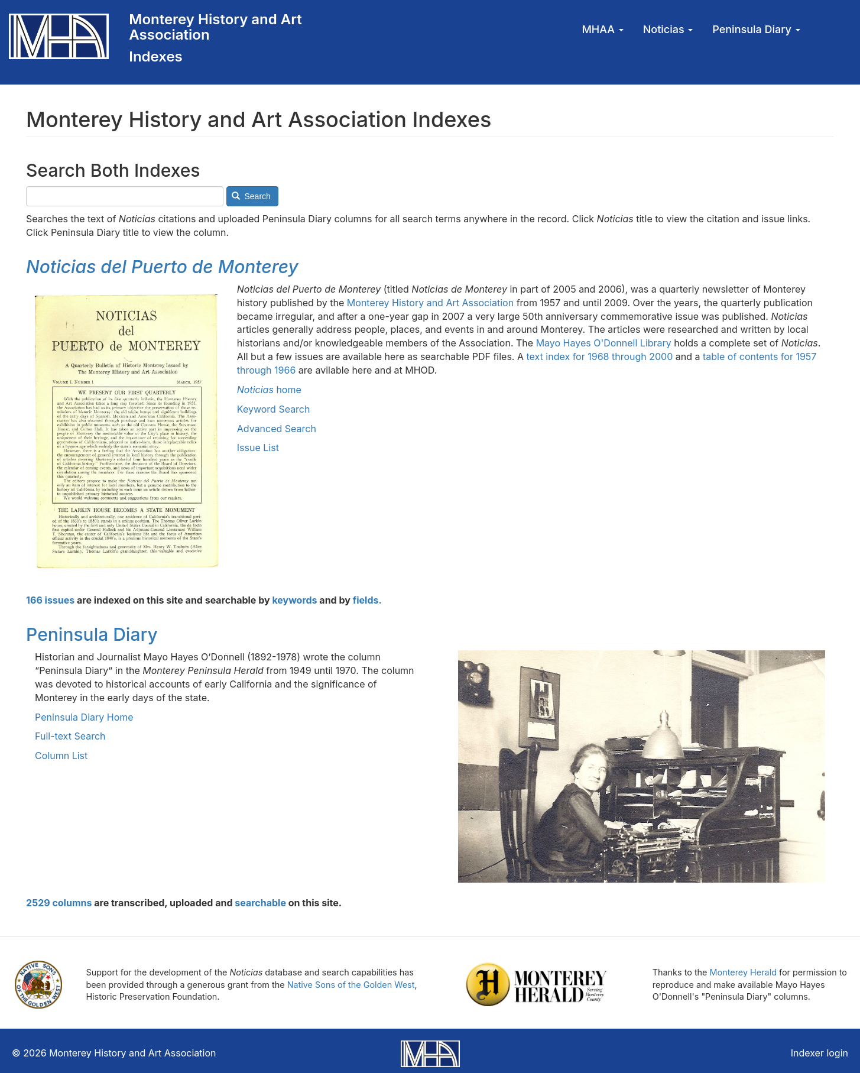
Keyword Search (273, 409)
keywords (294, 600)
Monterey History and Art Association (215, 27)
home (269, 390)
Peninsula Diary (756, 29)
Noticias (668, 29)
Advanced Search (276, 429)
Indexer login (819, 1053)
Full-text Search (70, 736)
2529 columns (59, 903)
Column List (61, 755)
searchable (260, 903)
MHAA (602, 29)
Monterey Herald (743, 972)
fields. (367, 600)
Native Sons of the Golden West (351, 985)
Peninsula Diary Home (84, 717)
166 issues (50, 600)
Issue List (258, 447)
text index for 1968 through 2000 (599, 356)
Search (251, 196)
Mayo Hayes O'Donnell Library (603, 343)
